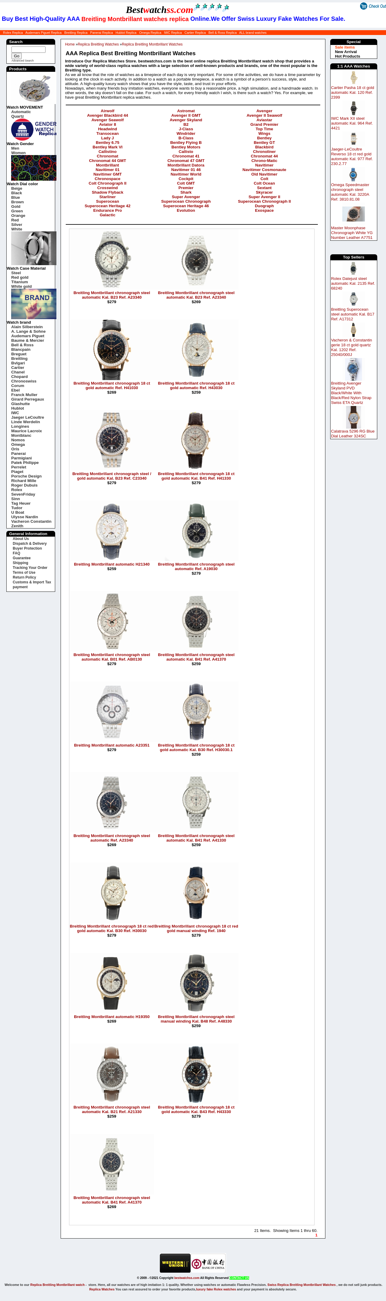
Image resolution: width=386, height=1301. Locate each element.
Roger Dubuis (24, 485)
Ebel (15, 390)
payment (20, 587)
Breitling (19, 358)
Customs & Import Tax (32, 582)
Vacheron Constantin (31, 521)
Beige (16, 188)
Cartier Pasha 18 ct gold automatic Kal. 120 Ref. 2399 (352, 92)
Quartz (17, 116)
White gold (21, 286)
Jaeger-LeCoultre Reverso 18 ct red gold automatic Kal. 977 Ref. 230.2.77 (352, 156)
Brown (17, 202)
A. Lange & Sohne (28, 331)
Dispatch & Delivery (30, 543)
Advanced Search (22, 60)
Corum (17, 385)
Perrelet (18, 467)
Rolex (16, 489)
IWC (15, 413)
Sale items (345, 47)
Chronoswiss (23, 381)
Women (18, 153)
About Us (21, 539)
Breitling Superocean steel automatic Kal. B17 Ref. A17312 (353, 314)
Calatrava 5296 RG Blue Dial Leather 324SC (353, 433)
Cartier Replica (195, 32)
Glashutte (20, 403)
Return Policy (24, 577)
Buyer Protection (27, 548)
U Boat (17, 512)
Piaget (17, 471)
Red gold (19, 277)
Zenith (17, 526)
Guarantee (21, 558)
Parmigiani (21, 458)
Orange (18, 215)
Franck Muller (24, 394)
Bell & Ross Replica (222, 32)
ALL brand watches (253, 32)
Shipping (20, 563)
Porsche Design (26, 476)
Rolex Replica (13, 32)
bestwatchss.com (186, 1278)
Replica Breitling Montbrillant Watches (152, 44)
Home (70, 44)
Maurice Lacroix (26, 431)
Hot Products (347, 56)
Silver (16, 224)
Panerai (18, 453)
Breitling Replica (75, 32)
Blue (15, 197)
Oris (15, 449)
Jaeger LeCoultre (27, 417)
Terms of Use (24, 572)
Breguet (18, 354)
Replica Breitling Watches (98, 44)
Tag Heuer (20, 503)
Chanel (17, 372)
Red (15, 220)
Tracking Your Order (30, 568)
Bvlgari (18, 363)
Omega (18, 444)
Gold (15, 206)
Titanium (19, 282)
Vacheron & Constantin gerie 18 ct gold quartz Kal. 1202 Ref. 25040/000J (351, 347)
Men (15, 148)
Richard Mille (23, 480)
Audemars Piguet (27, 336)
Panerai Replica (101, 32)
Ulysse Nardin (24, 517)
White (16, 229)
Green (17, 211)
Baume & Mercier (27, 340)
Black (16, 193)
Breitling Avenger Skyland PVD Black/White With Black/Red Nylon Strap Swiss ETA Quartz (351, 393)
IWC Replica (173, 32)
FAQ (16, 553)
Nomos (18, 440)
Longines (20, 426)
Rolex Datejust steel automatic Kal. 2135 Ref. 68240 (353, 283)
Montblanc (21, 435)
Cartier (17, 367)
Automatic (21, 111)
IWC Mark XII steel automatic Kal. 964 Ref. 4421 (352, 123)
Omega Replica (150, 32)
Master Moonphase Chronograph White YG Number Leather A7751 (352, 233)
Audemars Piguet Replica (43, 32)
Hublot (17, 408)
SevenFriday (23, 494)
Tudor (16, 508)
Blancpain (20, 349)
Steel (16, 273)
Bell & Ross (22, 345)
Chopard (19, 376)
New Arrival (346, 51)
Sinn (15, 499)
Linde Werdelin (25, 422)
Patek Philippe (25, 462)
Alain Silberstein (27, 327)
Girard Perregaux (27, 399)
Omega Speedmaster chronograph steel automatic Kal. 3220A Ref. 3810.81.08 (350, 191)
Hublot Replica (125, 32)
